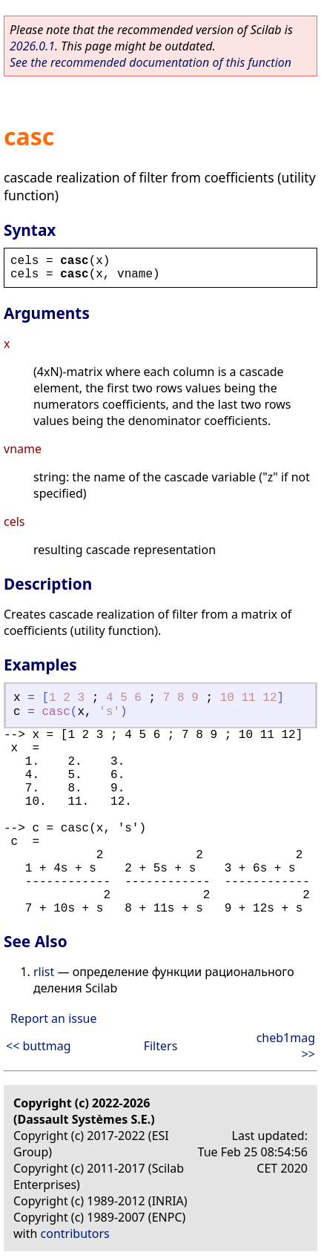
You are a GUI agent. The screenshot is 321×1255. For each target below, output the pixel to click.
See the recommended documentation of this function (150, 62)
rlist (43, 972)
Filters (161, 1046)
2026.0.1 (32, 46)
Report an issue (53, 1018)
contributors (75, 1233)
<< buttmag (38, 1046)
